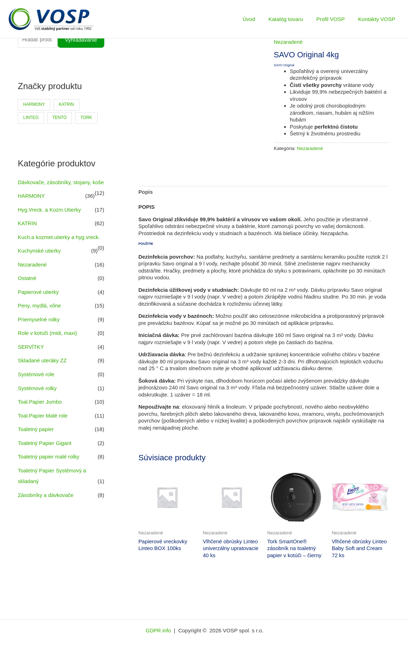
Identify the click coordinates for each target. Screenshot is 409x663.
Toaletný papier (36, 434)
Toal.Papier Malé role (43, 421)
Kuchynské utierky (39, 260)
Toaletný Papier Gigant (45, 448)
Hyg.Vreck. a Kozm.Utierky (50, 219)
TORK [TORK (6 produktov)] (87, 117)
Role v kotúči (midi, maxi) (48, 340)
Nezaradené (32, 273)
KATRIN (27, 233)
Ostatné (27, 287)
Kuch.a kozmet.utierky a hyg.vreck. (59, 246)
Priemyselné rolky (39, 327)
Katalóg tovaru (292, 19)
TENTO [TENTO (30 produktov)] (60, 117)
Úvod (258, 19)
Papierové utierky (38, 300)
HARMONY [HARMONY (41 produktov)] (34, 104)
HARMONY (31, 206)
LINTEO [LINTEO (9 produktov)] (30, 117)
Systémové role (36, 381)
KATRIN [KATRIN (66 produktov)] (66, 104)
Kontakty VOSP (378, 19)
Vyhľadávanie (81, 40)
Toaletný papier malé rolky (49, 461)
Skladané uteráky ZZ (42, 367)
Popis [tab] (145, 192)
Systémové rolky (37, 394)
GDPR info (159, 631)
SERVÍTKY (31, 354)
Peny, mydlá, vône (39, 313)
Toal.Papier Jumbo (40, 407)
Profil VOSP (334, 19)
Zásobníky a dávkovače (46, 499)
